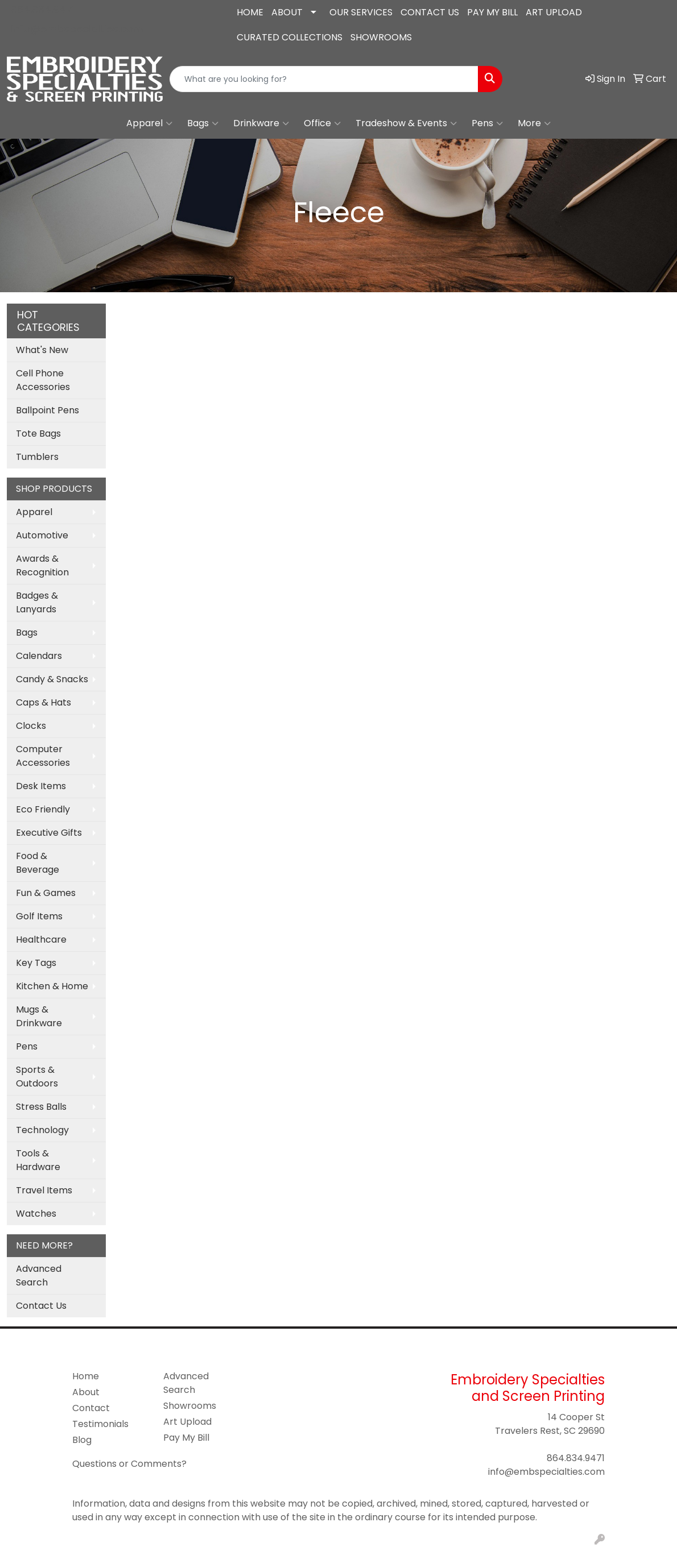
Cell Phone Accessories (43, 380)
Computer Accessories (43, 756)
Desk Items (41, 786)
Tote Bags (38, 433)
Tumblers (37, 456)
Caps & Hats (43, 702)
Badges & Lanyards (37, 602)
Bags (202, 123)
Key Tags (36, 962)
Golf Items (39, 916)
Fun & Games (46, 892)
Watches (36, 1213)
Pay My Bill (186, 1437)
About (86, 1392)
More (534, 123)
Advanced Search (38, 1275)
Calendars (39, 655)
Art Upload (187, 1421)
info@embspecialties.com (77, 29)
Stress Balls (41, 1106)
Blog (82, 1439)
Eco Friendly (43, 809)
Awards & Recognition (42, 565)
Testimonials (100, 1423)
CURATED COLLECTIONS (289, 37)
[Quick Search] (324, 79)
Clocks (31, 725)
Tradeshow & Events (406, 123)
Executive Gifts (49, 832)
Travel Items (44, 1190)
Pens (487, 123)
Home (85, 1376)
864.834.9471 (43, 9)
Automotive (42, 535)
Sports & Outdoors (37, 1076)
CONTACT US (430, 12)
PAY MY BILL (492, 12)
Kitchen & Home (52, 986)
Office (322, 123)
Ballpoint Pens (47, 410)
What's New (42, 349)
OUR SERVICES (361, 12)
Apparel (149, 123)
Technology (42, 1130)
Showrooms (189, 1405)
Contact (91, 1408)
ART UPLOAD (554, 12)
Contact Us (41, 1305)
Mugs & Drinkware (39, 1016)
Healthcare (41, 939)
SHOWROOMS (381, 37)
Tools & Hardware (38, 1160)
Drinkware (261, 123)
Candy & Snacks (52, 679)
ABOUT (287, 12)
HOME (250, 12)
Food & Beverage (37, 862)
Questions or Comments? (129, 1463)
